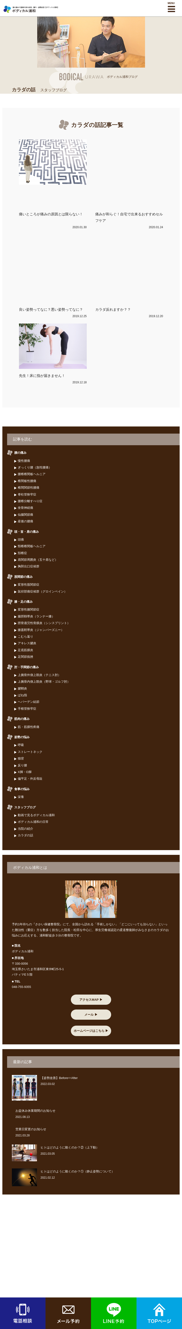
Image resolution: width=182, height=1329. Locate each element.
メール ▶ (91, 1014)
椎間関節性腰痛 (28, 487)
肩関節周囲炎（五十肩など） (38, 559)
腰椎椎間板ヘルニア (32, 474)
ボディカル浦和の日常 (33, 822)
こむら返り (25, 636)
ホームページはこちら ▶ (91, 1031)
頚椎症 (22, 553)
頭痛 (21, 539)
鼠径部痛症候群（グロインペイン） (42, 591)
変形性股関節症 (28, 584)
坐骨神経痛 (25, 507)
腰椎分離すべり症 (30, 501)
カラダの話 (25, 835)
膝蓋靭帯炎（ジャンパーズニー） (41, 630)
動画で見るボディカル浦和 (36, 815)
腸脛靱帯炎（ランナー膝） (36, 616)
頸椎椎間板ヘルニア (32, 546)
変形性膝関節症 (28, 609)
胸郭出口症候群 (28, 566)
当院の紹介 (25, 828)
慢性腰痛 (24, 461)
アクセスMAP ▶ (90, 999)
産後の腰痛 (25, 521)
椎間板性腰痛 (27, 481)
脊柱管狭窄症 (27, 494)
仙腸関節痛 (25, 514)
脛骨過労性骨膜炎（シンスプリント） (44, 623)
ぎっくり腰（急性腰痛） (35, 467)
